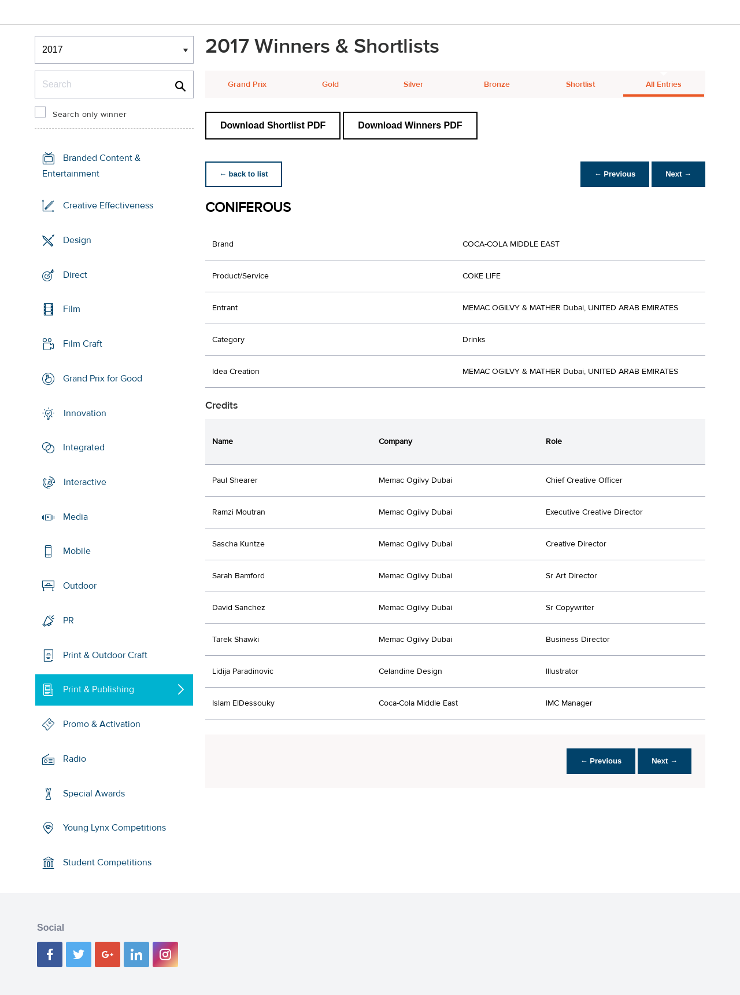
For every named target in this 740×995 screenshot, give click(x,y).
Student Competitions (107, 862)
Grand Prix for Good (102, 378)
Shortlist (580, 84)
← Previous (615, 174)
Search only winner (90, 114)
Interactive (85, 482)
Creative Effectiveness (108, 205)
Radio (74, 759)
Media (75, 517)
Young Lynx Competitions (114, 828)
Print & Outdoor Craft (105, 655)
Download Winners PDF (410, 125)
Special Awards (94, 793)
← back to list (243, 174)
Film (71, 309)
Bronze (497, 84)
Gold (330, 84)
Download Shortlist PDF (272, 125)
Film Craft (82, 344)
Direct (75, 274)
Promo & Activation (101, 724)
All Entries (664, 84)
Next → (678, 174)
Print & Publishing (98, 689)
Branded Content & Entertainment (91, 165)
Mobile (77, 551)
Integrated (84, 447)
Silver (413, 84)
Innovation (85, 412)
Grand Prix (247, 84)
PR (68, 620)
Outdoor (80, 586)
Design (77, 240)
